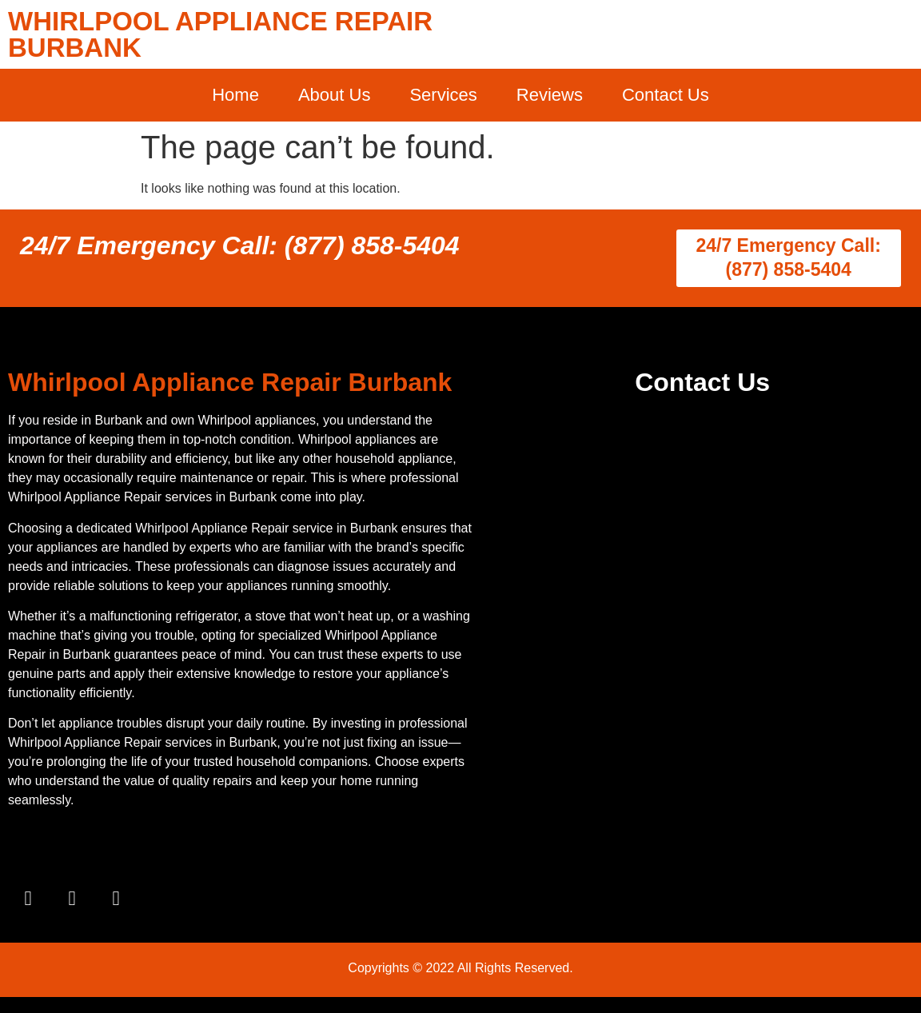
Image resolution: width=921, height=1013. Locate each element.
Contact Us (665, 95)
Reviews (549, 95)
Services (442, 95)
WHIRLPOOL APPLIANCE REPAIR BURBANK (220, 34)
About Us (334, 95)
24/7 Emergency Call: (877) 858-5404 (240, 245)
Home (235, 95)
